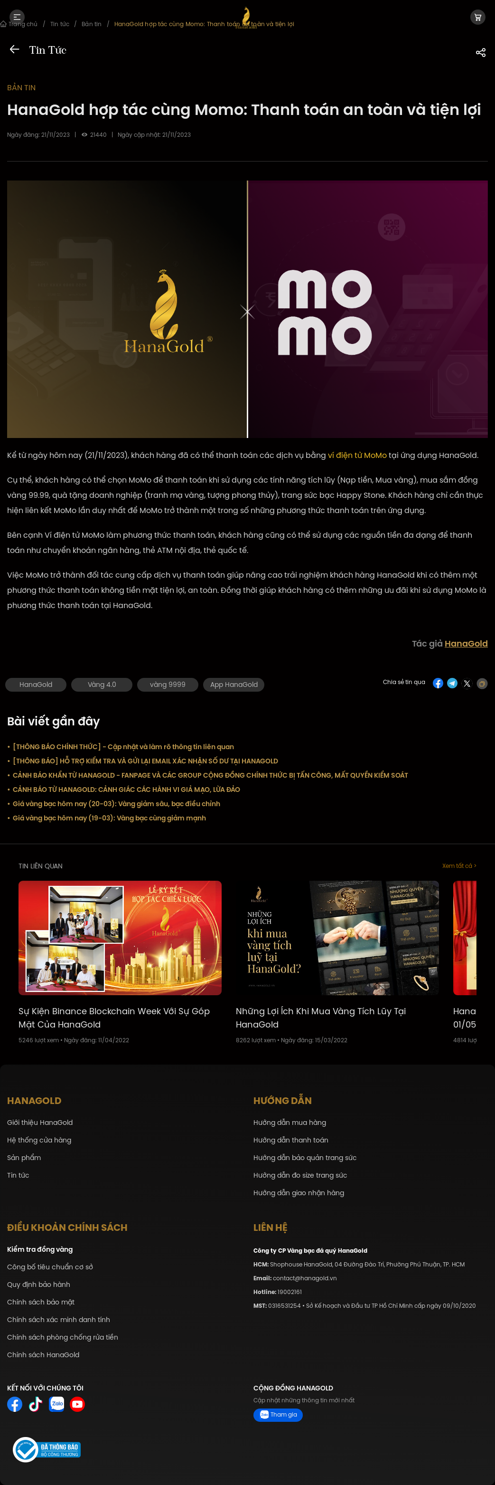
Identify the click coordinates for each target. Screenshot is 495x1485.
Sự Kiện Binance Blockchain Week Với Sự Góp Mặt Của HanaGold (114, 1018)
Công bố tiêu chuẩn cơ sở (50, 1267)
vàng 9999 (168, 685)
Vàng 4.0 (102, 685)
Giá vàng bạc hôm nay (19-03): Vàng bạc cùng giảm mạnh (106, 818)
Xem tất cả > (459, 866)
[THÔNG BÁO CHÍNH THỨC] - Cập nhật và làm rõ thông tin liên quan (120, 747)
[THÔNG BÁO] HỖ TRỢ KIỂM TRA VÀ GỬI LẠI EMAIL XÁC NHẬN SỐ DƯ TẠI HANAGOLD (142, 761)
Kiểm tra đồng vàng (40, 1250)
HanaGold (466, 644)
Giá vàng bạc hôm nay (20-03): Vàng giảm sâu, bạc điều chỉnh (113, 804)
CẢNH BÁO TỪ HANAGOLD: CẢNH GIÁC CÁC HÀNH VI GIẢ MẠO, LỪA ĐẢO (123, 789)
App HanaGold (234, 685)
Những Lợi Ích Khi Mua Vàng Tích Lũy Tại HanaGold (321, 1018)
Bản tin (21, 87)
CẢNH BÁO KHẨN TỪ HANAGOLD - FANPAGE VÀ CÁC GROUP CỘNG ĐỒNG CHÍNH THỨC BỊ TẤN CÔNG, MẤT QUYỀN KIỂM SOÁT (207, 775)
